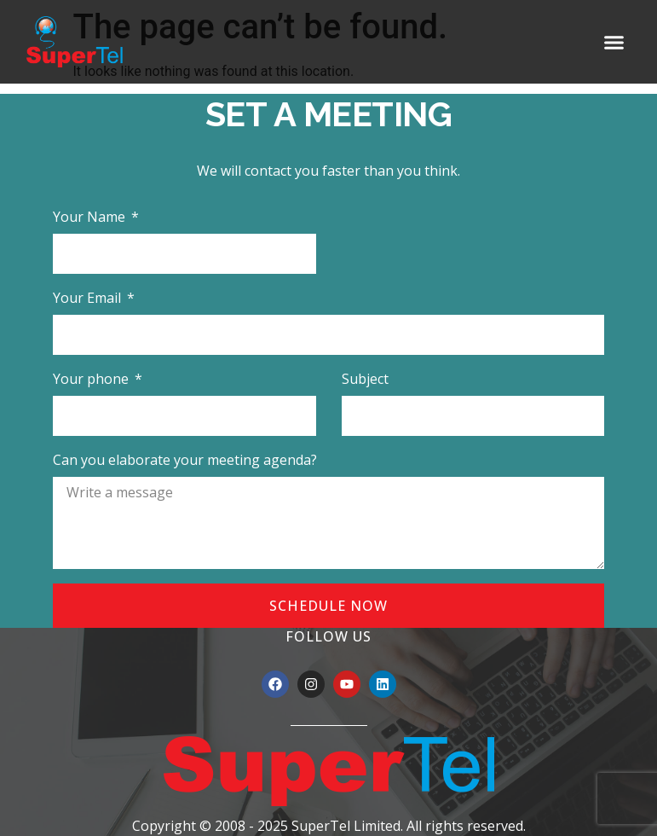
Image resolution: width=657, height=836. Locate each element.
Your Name (91, 216)
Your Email (88, 297)
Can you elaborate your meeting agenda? (185, 459)
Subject (365, 378)
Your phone (92, 378)
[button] (613, 42)
